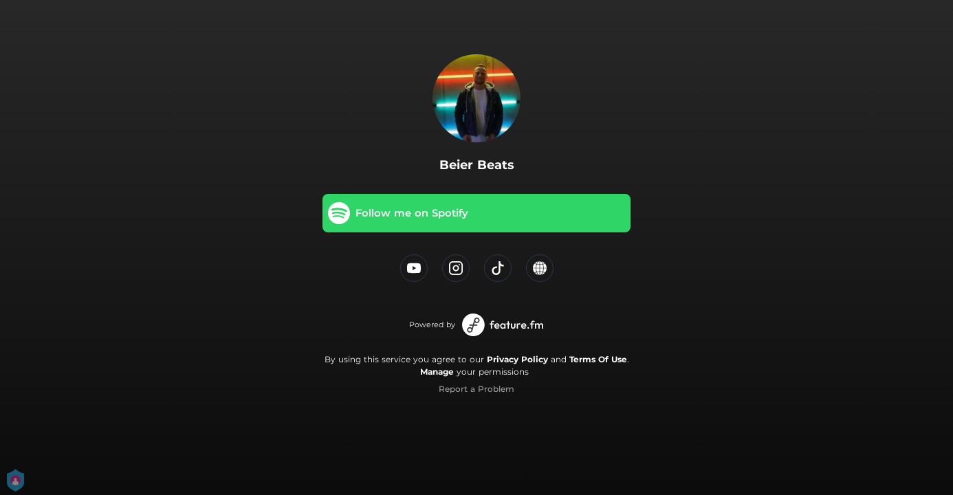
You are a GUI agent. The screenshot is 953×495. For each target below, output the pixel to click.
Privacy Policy (517, 359)
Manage (437, 371)
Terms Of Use (598, 359)
